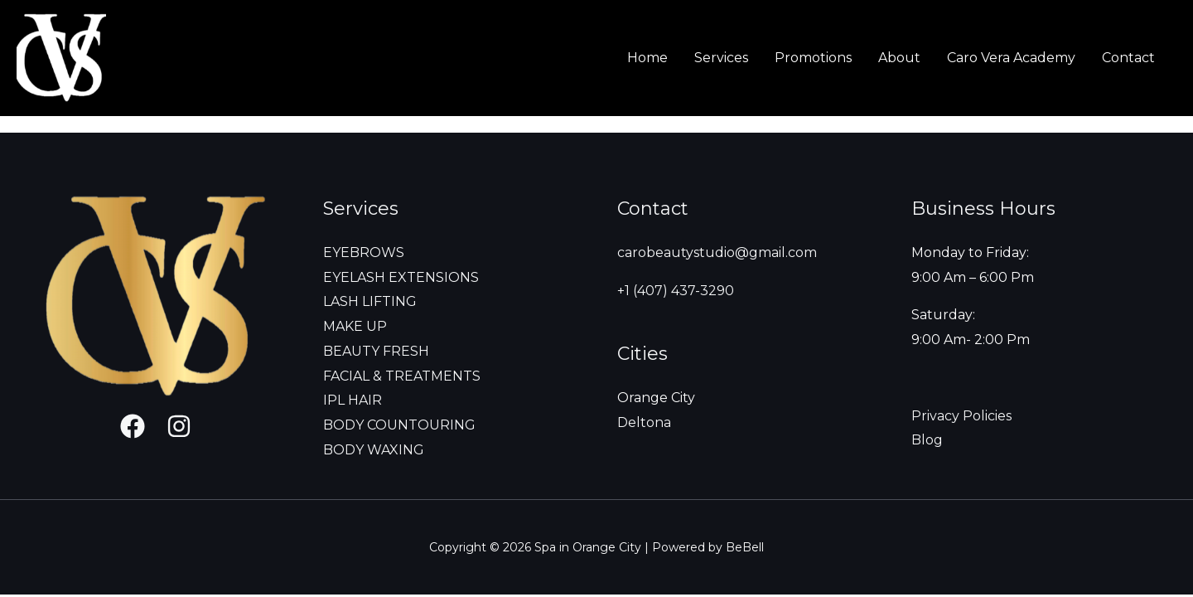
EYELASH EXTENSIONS (401, 277)
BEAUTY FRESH (376, 351)
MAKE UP (355, 326)
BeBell (745, 547)
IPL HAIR (352, 400)
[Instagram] (179, 426)
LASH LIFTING (370, 301)
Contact (1128, 58)
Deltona (644, 422)
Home (647, 58)
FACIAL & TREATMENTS (402, 376)
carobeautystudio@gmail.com (717, 252)
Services (721, 58)
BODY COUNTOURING (399, 425)
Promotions (813, 58)
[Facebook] (133, 426)
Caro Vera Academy (1011, 58)
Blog (927, 440)
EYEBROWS (363, 252)
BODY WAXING (373, 450)
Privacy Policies (961, 416)
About (899, 58)
